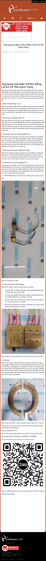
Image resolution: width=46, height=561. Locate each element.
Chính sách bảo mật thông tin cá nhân (11, 554)
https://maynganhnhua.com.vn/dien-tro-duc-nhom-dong (17, 439)
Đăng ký (42, 1)
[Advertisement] (23, 67)
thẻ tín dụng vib (20, 559)
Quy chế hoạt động (6, 552)
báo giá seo (12, 559)
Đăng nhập (35, 1)
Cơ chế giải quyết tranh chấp (9, 555)
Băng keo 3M (4, 559)
